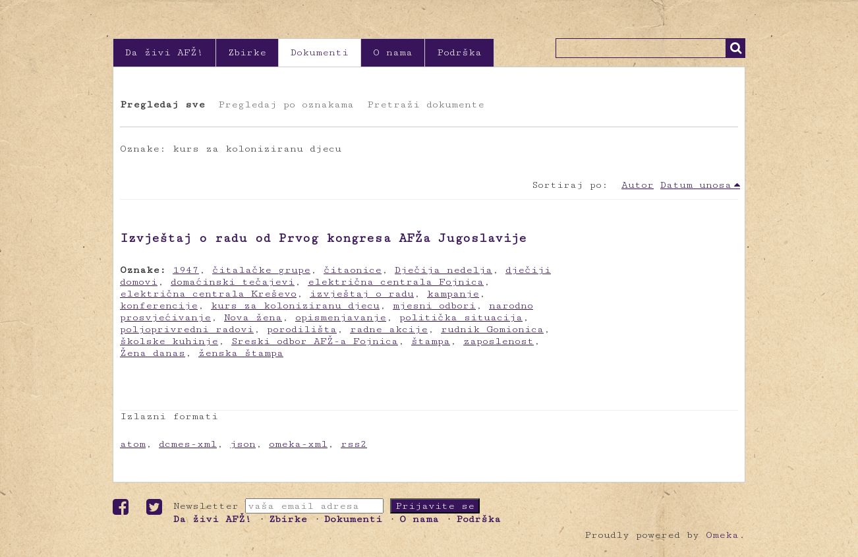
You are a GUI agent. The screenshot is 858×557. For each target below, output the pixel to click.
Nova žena (253, 317)
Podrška (459, 52)
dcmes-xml (188, 444)
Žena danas (152, 353)
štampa (430, 341)
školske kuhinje (169, 341)
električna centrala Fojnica (396, 281)
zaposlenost (498, 341)
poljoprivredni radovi (187, 329)
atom (133, 444)
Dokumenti (320, 52)
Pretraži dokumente (425, 104)
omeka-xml (298, 444)
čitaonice (353, 270)
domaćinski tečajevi (233, 281)
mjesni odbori (434, 305)
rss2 (354, 444)
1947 (186, 270)
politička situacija (461, 317)
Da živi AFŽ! (164, 52)
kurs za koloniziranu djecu (295, 305)
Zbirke (247, 52)
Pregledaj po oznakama (286, 104)
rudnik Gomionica (492, 329)
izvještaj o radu (362, 293)
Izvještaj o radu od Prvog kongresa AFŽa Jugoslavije (323, 238)
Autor (637, 185)
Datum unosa (695, 185)
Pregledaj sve (162, 104)
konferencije (159, 305)
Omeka (722, 535)
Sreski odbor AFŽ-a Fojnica (314, 341)
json (243, 444)
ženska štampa (240, 353)
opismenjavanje (340, 317)
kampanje (453, 293)
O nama (393, 52)
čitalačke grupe (261, 270)
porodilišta (302, 329)
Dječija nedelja (443, 270)
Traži (735, 48)
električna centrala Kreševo (208, 293)
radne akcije (389, 329)
